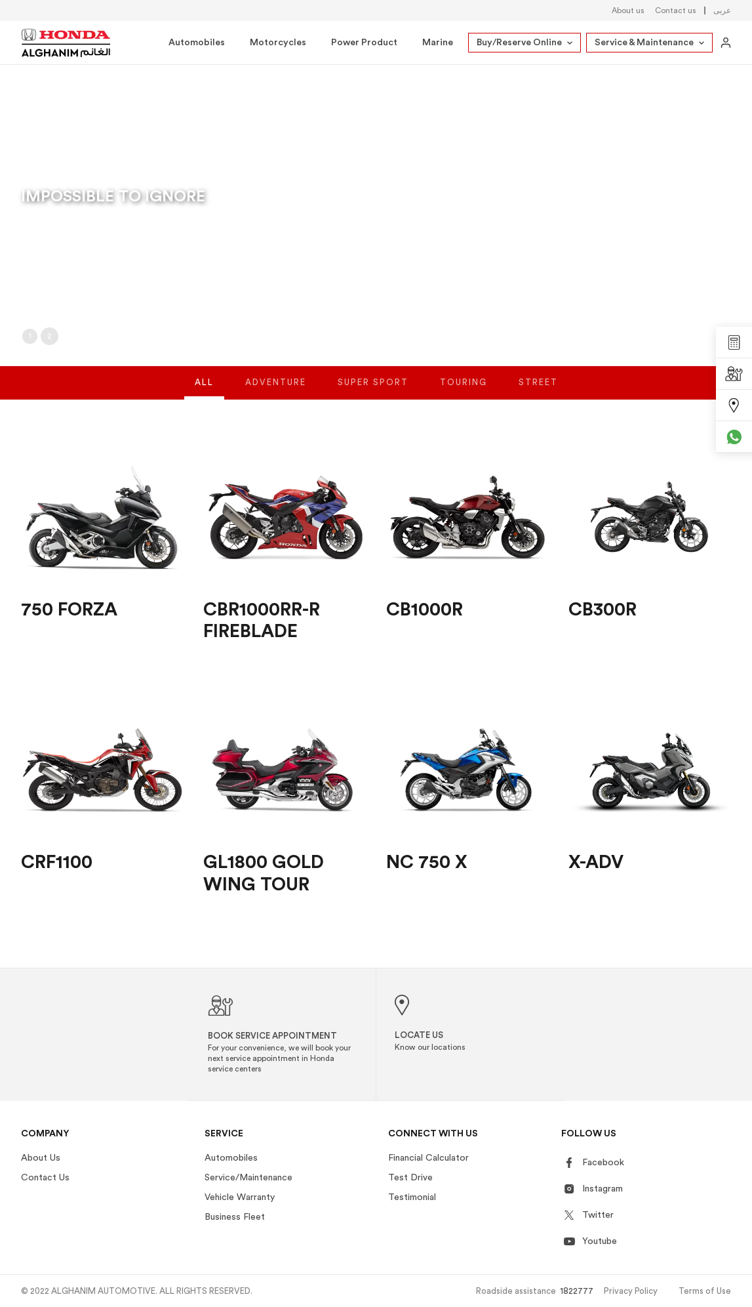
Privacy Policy (631, 1291)
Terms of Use (705, 1291)
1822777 (576, 1291)
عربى (722, 10)
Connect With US (433, 1133)
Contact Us (45, 1177)
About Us (40, 1158)
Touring (463, 392)
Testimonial (412, 1197)
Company (45, 1133)
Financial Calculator (428, 1158)
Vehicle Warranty (240, 1197)
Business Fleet (235, 1217)
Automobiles (196, 42)
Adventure (275, 392)
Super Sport (373, 392)
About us (628, 10)
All (204, 392)
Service (224, 1133)
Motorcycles (278, 42)
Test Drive (410, 1177)
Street (538, 392)
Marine (437, 42)
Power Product (364, 42)
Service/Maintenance (248, 1177)
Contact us (675, 10)
